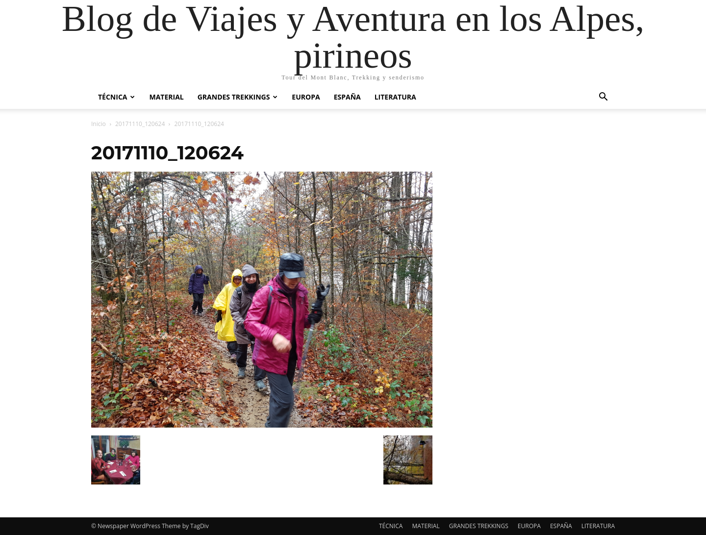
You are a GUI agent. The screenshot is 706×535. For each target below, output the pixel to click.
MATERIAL (166, 97)
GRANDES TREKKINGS (238, 97)
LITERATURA (395, 97)
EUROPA (306, 97)
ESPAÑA (347, 97)
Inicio (98, 124)
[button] (603, 97)
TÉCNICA (116, 97)
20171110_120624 (140, 124)
